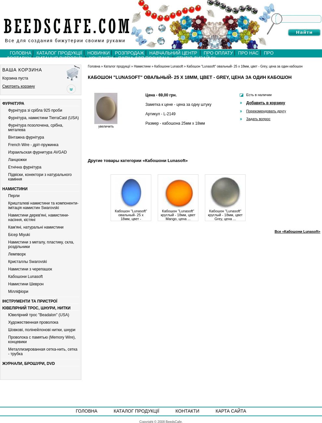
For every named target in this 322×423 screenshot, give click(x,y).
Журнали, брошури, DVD (28, 363)
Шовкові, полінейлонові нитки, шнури (41, 330)
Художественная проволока (33, 322)
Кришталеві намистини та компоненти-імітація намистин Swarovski (43, 205)
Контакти (187, 411)
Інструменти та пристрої (29, 301)
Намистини (15, 189)
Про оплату (218, 53)
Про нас (248, 53)
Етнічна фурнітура (24, 167)
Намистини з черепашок (30, 269)
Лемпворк (17, 254)
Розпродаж (129, 53)
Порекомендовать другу (266, 111)
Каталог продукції (59, 53)
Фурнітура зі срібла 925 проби (35, 110)
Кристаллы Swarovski (27, 261)
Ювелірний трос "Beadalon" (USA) (38, 315)
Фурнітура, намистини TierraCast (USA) (43, 118)
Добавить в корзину (265, 103)
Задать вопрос (258, 119)
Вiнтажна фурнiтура (26, 137)
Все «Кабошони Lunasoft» (297, 231)
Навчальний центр (173, 53)
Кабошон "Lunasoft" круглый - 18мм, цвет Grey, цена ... (225, 213)
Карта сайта (231, 411)
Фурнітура (13, 103)
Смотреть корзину (18, 86)
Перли (14, 195)
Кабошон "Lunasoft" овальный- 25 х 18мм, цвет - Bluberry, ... (131, 213)
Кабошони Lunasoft (25, 276)
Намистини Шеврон (26, 284)
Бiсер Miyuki (19, 234)
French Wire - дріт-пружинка (33, 145)
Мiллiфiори (18, 291)
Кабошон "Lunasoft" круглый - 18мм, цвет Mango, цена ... (178, 213)
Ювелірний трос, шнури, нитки (36, 308)
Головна (20, 53)
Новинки (98, 53)
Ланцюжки (17, 159)
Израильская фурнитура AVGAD (37, 152)
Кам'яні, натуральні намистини (35, 227)
